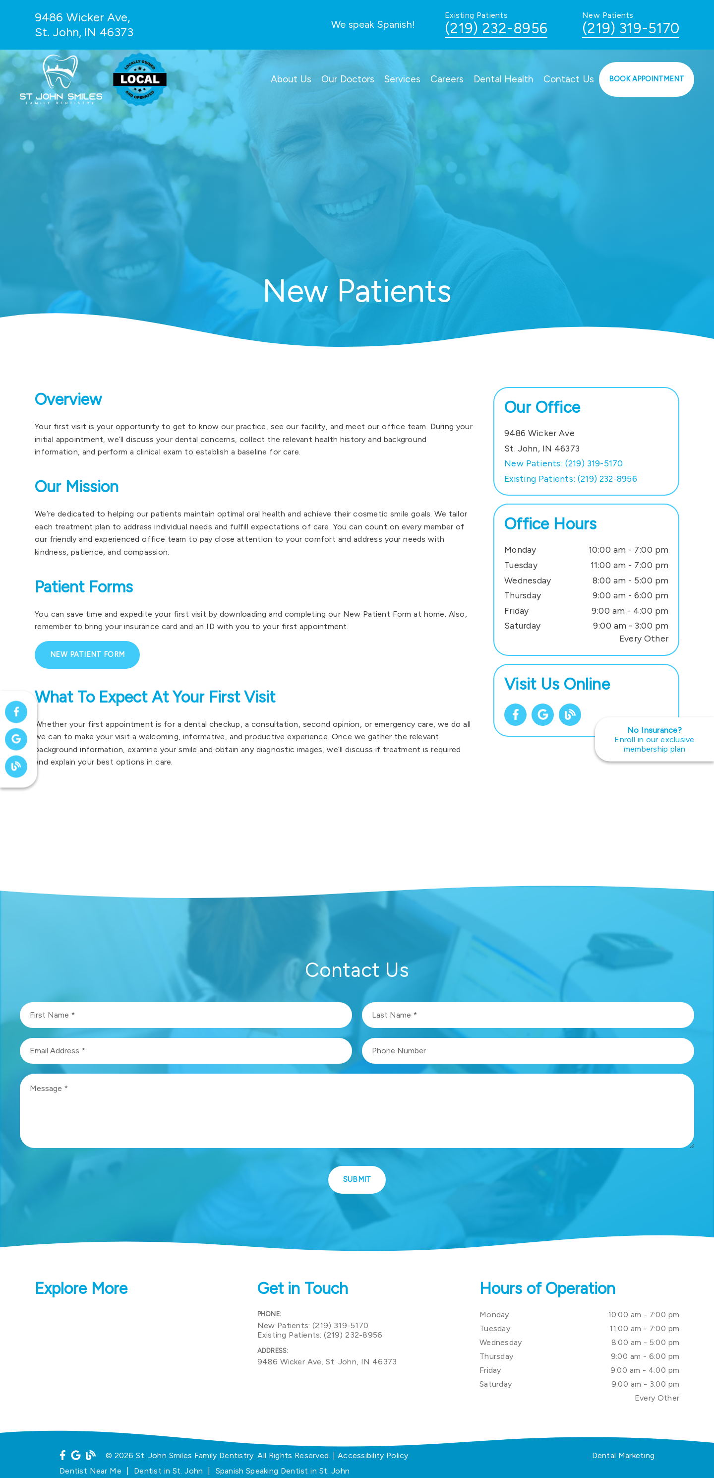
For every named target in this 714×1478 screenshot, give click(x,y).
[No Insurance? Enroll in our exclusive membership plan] (654, 739)
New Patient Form (87, 654)
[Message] (357, 1111)
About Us (291, 79)
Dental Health (504, 79)
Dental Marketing (623, 1455)
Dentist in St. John (168, 1471)
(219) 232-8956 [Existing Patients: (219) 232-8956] (570, 478)
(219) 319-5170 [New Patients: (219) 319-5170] (563, 463)
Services (402, 79)
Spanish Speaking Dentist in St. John (283, 1471)
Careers (447, 79)
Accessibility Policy (373, 1455)
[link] (515, 715)
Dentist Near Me (90, 1471)
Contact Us (568, 79)
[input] (186, 1015)
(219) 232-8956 (496, 28)
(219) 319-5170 (630, 28)
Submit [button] (357, 1179)
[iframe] (135, 1357)
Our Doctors (347, 79)
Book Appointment (647, 78)
